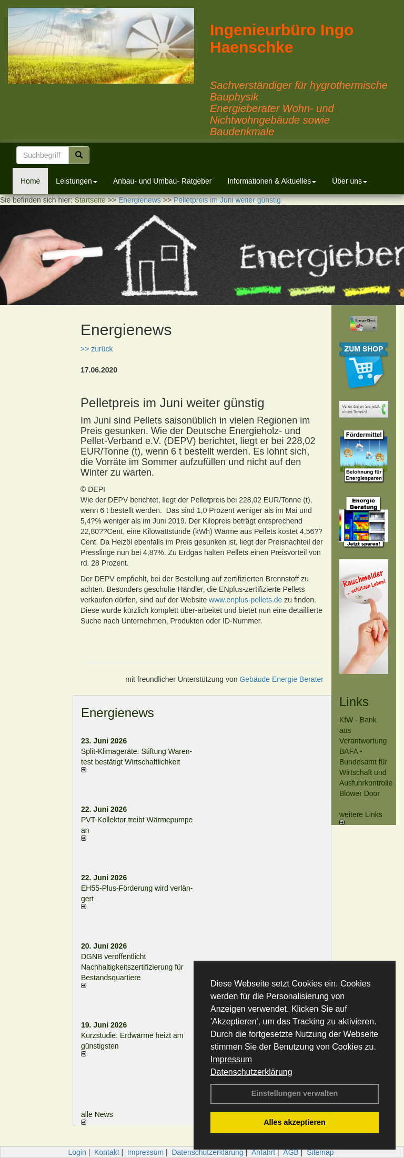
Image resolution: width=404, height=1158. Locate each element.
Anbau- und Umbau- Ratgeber (162, 181)
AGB (291, 1152)
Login (77, 1152)
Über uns (349, 181)
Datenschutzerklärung (251, 1072)
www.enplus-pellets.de (245, 600)
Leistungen (76, 181)
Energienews (117, 713)
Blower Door (359, 793)
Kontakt (106, 1152)
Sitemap (320, 1152)
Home (30, 181)
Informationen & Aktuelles (271, 181)
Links (354, 701)
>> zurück (96, 349)
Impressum (231, 1059)
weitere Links (360, 817)
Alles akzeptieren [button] (295, 1122)
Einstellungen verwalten (294, 1093)
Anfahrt (263, 1152)
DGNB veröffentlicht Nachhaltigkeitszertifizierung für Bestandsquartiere (132, 967)
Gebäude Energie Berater (281, 679)
